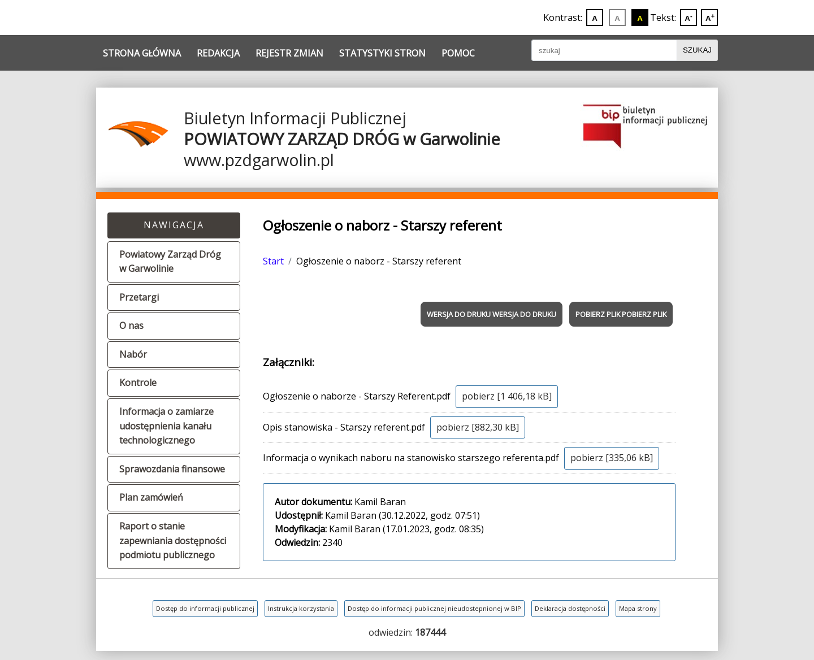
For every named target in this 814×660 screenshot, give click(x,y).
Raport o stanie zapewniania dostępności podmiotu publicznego (172, 540)
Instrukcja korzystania (301, 608)
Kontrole (138, 382)
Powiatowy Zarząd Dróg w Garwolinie (170, 261)
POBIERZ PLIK (597, 314)
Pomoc (458, 53)
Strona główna (142, 53)
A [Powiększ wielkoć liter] (710, 17)
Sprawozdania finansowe (172, 469)
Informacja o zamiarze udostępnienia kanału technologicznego (166, 425)
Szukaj (697, 50)
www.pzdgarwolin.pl (259, 160)
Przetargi (139, 297)
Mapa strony (638, 608)
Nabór (133, 354)
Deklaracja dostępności (570, 608)
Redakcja (218, 53)
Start (273, 261)
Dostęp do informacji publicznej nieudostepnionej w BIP (434, 608)
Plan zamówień (151, 497)
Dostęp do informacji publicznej (205, 608)
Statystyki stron (382, 53)
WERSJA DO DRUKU (459, 314)
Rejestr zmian (289, 53)
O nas (131, 325)
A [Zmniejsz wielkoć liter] (688, 17)
